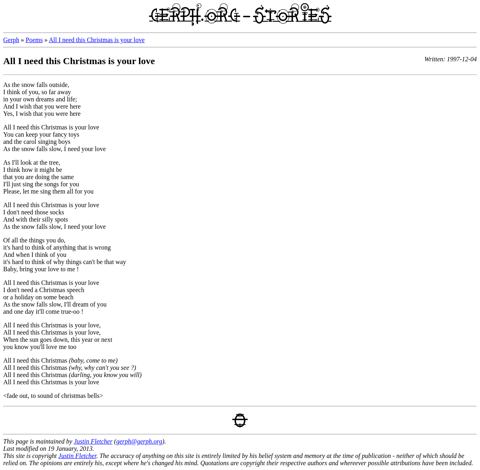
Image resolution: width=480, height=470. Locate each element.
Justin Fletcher (93, 441)
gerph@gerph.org (139, 441)
